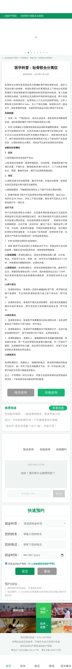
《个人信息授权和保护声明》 (41, 564)
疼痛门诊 (33, 58)
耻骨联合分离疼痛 (45, 58)
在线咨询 (51, 392)
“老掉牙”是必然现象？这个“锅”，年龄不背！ (31, 425)
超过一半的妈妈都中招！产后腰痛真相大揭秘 (31, 419)
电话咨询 (20, 392)
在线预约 (61, 444)
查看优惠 (58, 408)
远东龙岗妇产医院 (11, 58)
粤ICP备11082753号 (51, 650)
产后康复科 (24, 58)
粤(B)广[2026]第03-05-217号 (25, 650)
